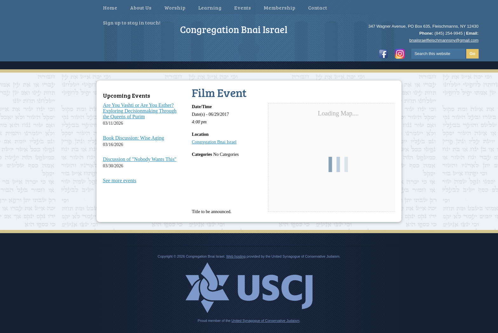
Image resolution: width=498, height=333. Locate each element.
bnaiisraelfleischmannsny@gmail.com (444, 40)
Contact (317, 7)
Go (472, 53)
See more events (119, 180)
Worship (174, 7)
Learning (209, 7)
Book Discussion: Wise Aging (133, 138)
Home (110, 7)
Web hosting (236, 256)
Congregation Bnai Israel (214, 142)
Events (242, 7)
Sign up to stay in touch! (131, 22)
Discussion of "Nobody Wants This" (140, 159)
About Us (140, 7)
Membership (279, 7)
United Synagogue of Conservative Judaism (265, 321)
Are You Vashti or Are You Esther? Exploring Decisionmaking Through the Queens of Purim (140, 110)
